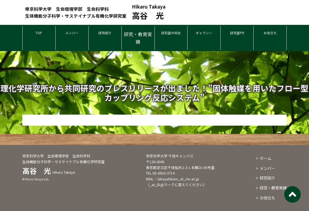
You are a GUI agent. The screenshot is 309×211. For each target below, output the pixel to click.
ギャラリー (204, 34)
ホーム (265, 158)
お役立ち (270, 34)
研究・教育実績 (138, 38)
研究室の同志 (171, 34)
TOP (39, 34)
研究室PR (237, 34)
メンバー (72, 34)
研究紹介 (105, 34)
